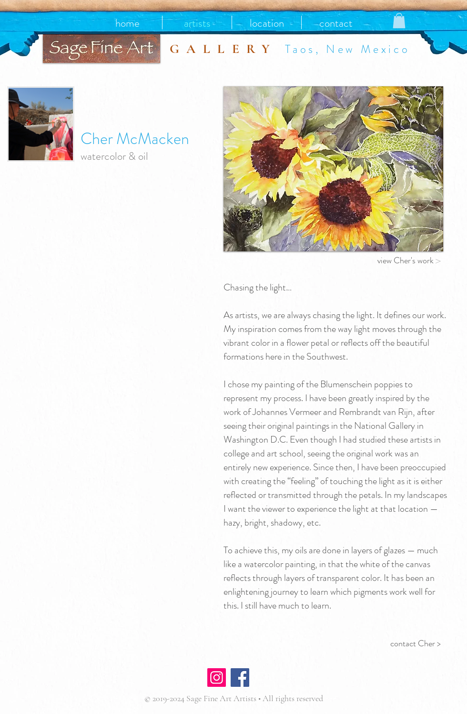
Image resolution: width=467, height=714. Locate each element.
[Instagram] (216, 677)
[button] (399, 20)
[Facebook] (240, 677)
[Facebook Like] (280, 678)
